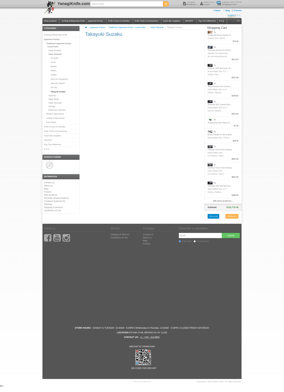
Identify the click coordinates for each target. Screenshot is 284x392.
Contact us (49, 182)
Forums (236, 10)
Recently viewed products (56, 198)
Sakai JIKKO (53, 99)
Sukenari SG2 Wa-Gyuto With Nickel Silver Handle (228, 68)
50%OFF (190, 21)
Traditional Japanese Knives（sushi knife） (58, 45)
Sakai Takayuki (55, 54)
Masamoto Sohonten (57, 110)
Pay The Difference (207, 21)
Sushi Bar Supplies (172, 21)
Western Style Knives (55, 114)
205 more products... (223, 201)
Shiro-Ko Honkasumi (59, 79)
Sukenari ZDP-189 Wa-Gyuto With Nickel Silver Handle (230, 186)
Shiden (53, 75)
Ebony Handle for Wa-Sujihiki (220, 135)
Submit (230, 235)
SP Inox (54, 87)
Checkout (232, 216)
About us (48, 185)
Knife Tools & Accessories (147, 21)
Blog (226, 10)
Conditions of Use (52, 210)
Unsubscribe (201, 241)
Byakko (54, 66)
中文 (239, 15)
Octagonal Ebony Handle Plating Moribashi (225, 35)
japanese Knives (96, 21)
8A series (54, 58)
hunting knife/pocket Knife (73, 21)
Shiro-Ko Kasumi (58, 83)
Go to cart (213, 216)
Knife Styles (51, 122)
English (231, 15)
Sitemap (48, 204)
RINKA (53, 71)
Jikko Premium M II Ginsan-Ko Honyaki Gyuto (226, 86)
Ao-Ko (53, 62)
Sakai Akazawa (54, 50)
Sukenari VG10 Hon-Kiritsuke (220, 150)
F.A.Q (221, 21)
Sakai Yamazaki (55, 103)
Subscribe (185, 241)
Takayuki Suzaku (58, 92)
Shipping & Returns (53, 207)
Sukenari (52, 96)
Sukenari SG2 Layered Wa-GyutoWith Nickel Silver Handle (232, 105)
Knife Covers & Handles (120, 21)
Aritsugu (51, 106)
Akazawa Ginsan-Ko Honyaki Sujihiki (223, 50)
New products (50, 21)
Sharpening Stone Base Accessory (222, 123)
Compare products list (54, 201)
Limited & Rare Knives (55, 118)
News (216, 10)
